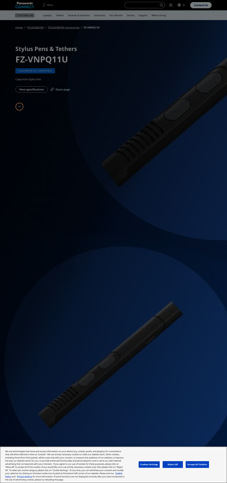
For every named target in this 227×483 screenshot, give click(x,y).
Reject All (173, 464)
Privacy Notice (24, 476)
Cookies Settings (149, 464)
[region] (113, 465)
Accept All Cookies (197, 464)
